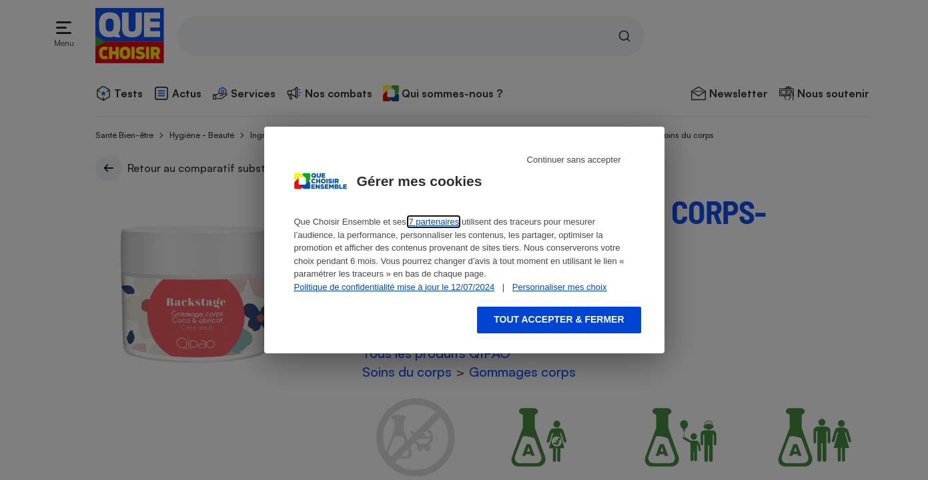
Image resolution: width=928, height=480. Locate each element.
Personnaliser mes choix (559, 287)
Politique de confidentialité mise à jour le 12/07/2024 (394, 287)
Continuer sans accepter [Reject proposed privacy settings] (574, 160)
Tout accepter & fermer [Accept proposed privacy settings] (559, 319)
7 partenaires (433, 222)
